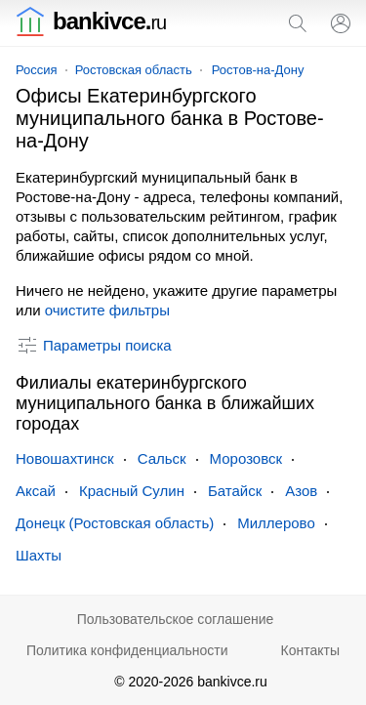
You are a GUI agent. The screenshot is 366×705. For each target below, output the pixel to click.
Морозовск (246, 458)
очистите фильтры (107, 310)
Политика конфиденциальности (127, 650)
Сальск (162, 458)
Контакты (310, 650)
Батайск (235, 490)
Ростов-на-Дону (258, 69)
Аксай (36, 490)
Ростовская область (133, 69)
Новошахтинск (65, 458)
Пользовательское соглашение (175, 619)
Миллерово (276, 523)
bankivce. (91, 21)
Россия (37, 69)
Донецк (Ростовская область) (115, 523)
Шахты (38, 555)
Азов (301, 490)
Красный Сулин (131, 490)
